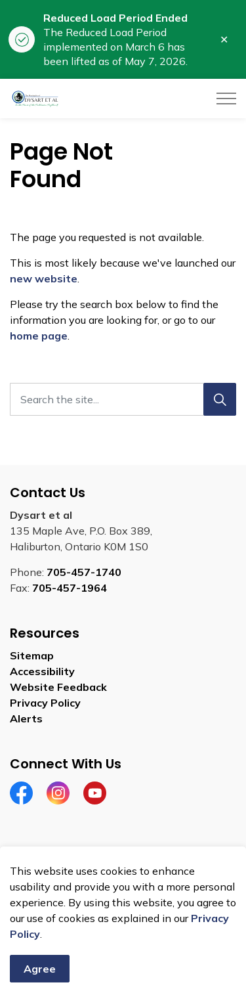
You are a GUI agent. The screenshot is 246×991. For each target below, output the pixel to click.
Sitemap (32, 655)
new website (43, 278)
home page (39, 335)
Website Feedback (58, 687)
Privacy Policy (45, 702)
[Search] (219, 399)
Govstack (74, 892)
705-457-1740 (84, 572)
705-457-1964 (69, 587)
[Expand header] (226, 98)
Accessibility (42, 671)
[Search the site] (123, 399)
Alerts (26, 718)
